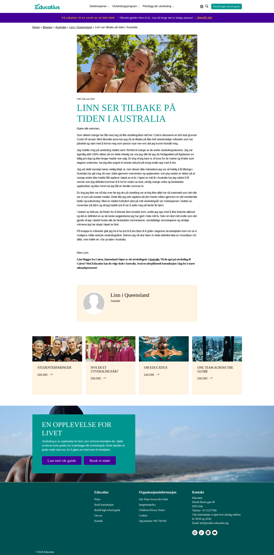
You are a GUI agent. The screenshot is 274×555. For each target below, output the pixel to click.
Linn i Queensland (80, 27)
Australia (60, 27)
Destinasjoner (98, 6)
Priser (97, 499)
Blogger (47, 27)
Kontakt (98, 520)
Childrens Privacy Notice (152, 510)
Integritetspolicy (147, 504)
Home (36, 27)
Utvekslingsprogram (124, 6)
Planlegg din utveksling (157, 6)
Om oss (98, 515)
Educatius (101, 492)
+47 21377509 (209, 510)
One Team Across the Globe (153, 499)
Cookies (143, 515)
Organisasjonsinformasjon (157, 492)
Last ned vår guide (62, 460)
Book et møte (100, 460)
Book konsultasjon (104, 504)
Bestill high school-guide (226, 6)
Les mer (43, 374)
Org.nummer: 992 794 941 (153, 520)
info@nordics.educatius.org (214, 523)
